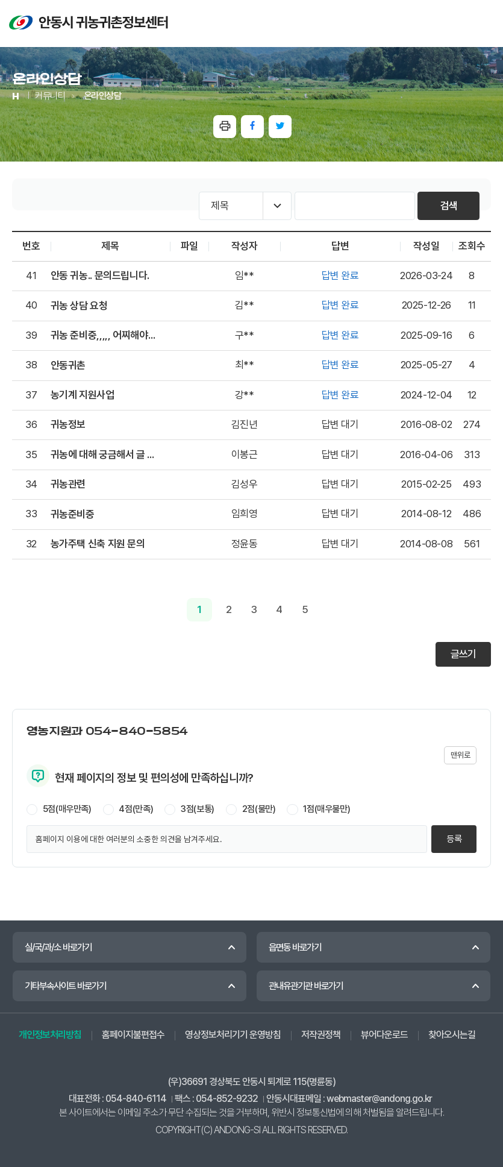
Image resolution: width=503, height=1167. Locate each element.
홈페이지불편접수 (133, 1034)
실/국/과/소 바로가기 (58, 947)
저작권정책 (320, 1034)
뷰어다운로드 (384, 1034)
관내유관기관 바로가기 (306, 986)
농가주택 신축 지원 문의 (98, 544)
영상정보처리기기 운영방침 (233, 1034)
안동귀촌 (68, 365)
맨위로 (460, 755)
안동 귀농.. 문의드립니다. (100, 275)
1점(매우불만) (326, 809)
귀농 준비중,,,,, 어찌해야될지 (104, 335)
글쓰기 (463, 654)
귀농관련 (68, 484)
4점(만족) (136, 809)
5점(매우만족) (67, 809)
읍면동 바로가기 (295, 947)
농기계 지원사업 (82, 395)
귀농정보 (68, 424)
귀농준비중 (73, 514)
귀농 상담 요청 (79, 306)
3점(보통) (197, 809)
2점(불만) (259, 809)
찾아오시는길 (451, 1034)
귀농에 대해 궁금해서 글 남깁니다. (104, 454)
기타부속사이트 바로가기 (65, 986)
